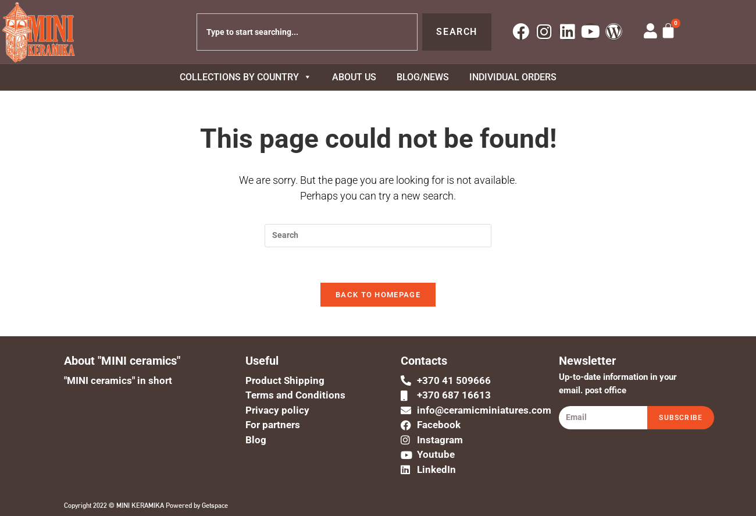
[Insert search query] (378, 235)
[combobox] (307, 32)
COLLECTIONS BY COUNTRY (246, 77)
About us (354, 77)
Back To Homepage (378, 294)
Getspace (215, 505)
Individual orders (513, 77)
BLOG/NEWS (423, 77)
